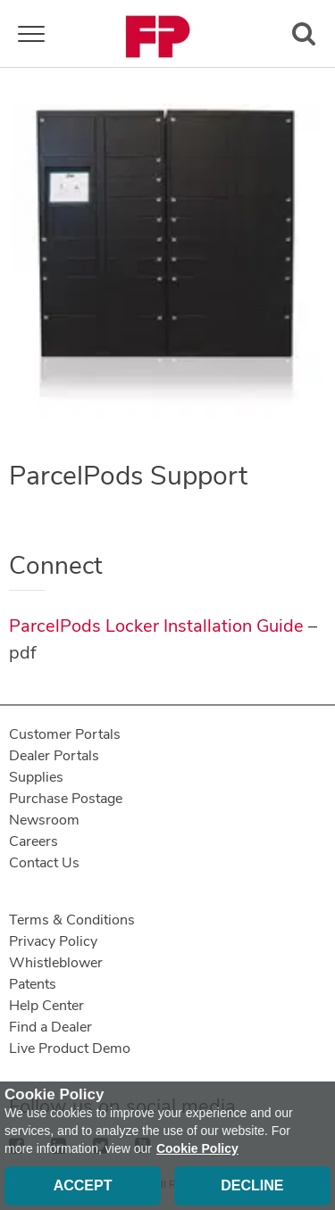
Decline (252, 1185)
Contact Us (44, 863)
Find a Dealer (50, 1027)
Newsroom (44, 820)
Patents (32, 984)
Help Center (46, 1005)
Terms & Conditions (72, 920)
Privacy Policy (53, 941)
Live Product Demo (69, 1048)
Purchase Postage (65, 798)
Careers (33, 841)
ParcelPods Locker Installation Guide (156, 626)
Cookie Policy (197, 1148)
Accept (83, 1185)
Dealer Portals (54, 756)
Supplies (36, 777)
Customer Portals (65, 734)
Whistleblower (56, 963)
